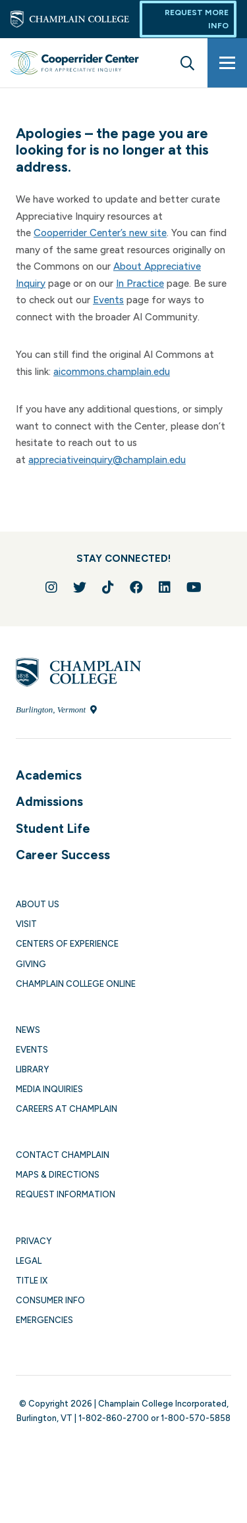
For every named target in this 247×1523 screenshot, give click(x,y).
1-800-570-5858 (196, 1418)
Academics (49, 775)
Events (108, 300)
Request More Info (197, 19)
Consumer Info (50, 1300)
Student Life (53, 828)
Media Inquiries (49, 1089)
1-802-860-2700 (113, 1418)
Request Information (65, 1194)
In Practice (140, 283)
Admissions (49, 801)
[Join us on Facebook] (136, 587)
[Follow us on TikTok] (108, 587)
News (28, 1030)
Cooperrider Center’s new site (100, 233)
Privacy (33, 1241)
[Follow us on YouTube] (194, 587)
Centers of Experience (67, 944)
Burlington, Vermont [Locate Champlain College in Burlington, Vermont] (56, 709)
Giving (31, 964)
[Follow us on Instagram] (51, 587)
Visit (26, 924)
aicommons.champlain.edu (111, 372)
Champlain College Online (76, 984)
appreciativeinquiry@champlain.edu (107, 460)
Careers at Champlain (66, 1109)
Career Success (63, 854)
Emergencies (44, 1320)
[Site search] (187, 62)
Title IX (31, 1281)
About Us (37, 904)
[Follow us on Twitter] (79, 587)
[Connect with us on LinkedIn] (165, 587)
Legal (28, 1261)
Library (32, 1069)
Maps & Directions (57, 1175)
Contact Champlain (62, 1155)
